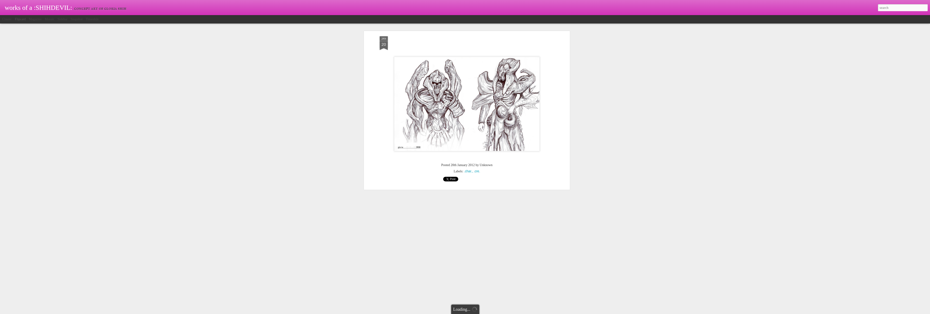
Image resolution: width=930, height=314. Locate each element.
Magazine (35, 19)
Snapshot (77, 19)
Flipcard (20, 19)
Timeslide (92, 19)
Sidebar (63, 19)
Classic (7, 19)
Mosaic (49, 19)
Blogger (478, 311)
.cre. (477, 82)
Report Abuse (491, 311)
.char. (468, 82)
